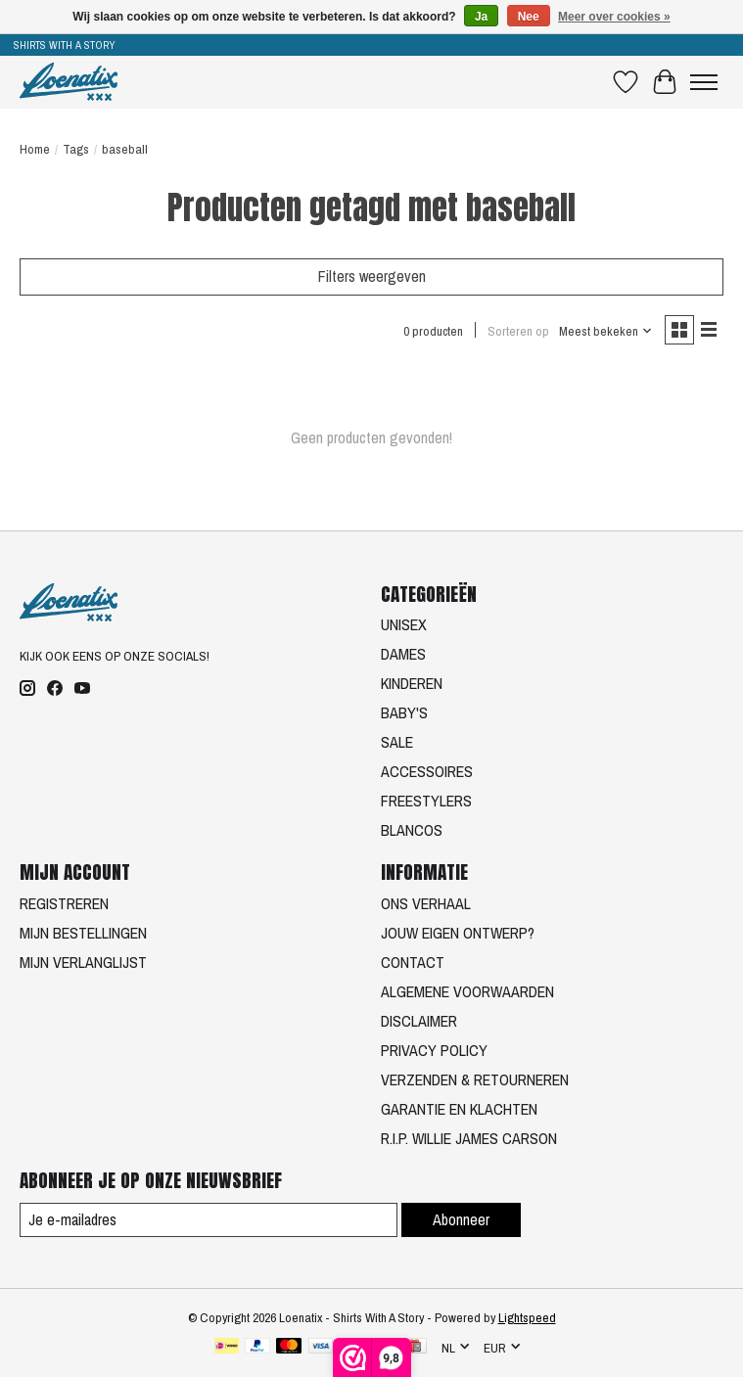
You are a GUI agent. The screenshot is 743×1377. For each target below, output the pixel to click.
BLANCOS (411, 830)
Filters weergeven (372, 276)
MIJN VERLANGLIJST (83, 962)
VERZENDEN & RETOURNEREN (475, 1079)
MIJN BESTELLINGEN (83, 932)
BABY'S (404, 712)
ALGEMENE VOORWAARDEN (467, 991)
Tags (76, 149)
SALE (397, 742)
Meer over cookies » (614, 16)
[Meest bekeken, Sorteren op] (606, 331)
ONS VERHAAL (426, 903)
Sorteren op (518, 331)
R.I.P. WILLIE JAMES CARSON (469, 1138)
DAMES (403, 654)
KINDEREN (411, 683)
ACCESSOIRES (427, 771)
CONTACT (412, 962)
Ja (481, 16)
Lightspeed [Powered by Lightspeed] (527, 1317)
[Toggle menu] (703, 82)
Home (35, 149)
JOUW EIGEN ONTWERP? (457, 932)
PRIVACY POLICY (434, 1050)
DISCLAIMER (419, 1021)
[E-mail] (208, 1220)
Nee (528, 16)
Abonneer (461, 1219)
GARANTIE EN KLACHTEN (459, 1109)
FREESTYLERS (426, 800)
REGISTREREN (64, 903)
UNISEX (404, 624)
